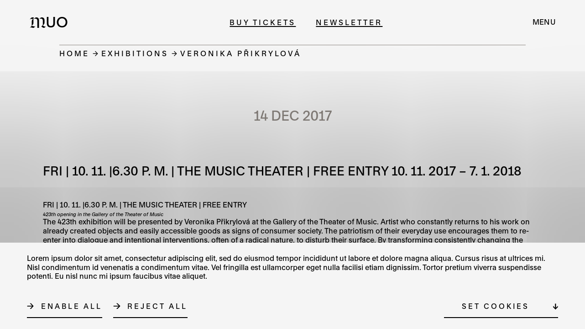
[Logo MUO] (51, 22)
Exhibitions (134, 53)
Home (74, 53)
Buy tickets (263, 22)
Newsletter (349, 22)
